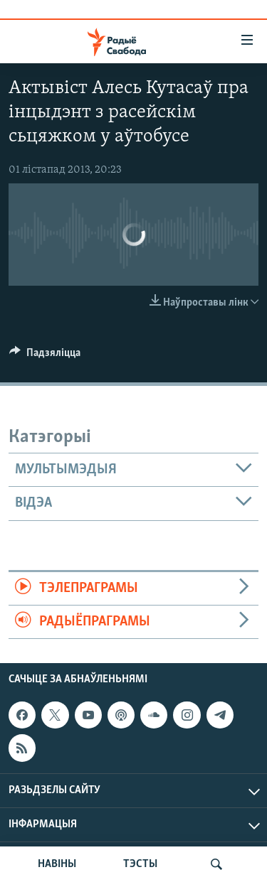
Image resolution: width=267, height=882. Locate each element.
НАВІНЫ (57, 864)
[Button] (44, 356)
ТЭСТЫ (140, 864)
